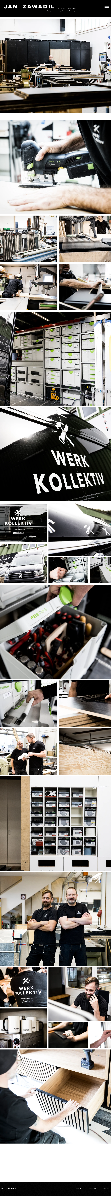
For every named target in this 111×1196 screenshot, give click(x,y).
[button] (79, 1188)
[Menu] (107, 6)
